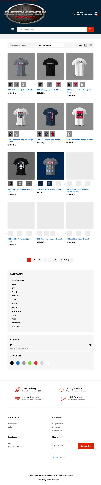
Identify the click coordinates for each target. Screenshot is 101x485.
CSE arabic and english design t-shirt (20, 141)
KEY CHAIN (16, 311)
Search (90, 29)
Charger (15, 292)
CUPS (14, 300)
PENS (14, 315)
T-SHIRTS (16, 327)
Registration (57, 424)
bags (14, 284)
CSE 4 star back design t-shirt (79, 139)
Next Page (66, 260)
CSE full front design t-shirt (49, 239)
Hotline (79, 12)
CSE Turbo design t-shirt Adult (21, 90)
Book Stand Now (15, 447)
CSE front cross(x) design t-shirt (20, 190)
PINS (14, 319)
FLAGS (14, 303)
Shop (10, 443)
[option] (41, 84)
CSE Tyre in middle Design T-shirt (78, 91)
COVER (15, 296)
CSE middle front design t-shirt (19, 240)
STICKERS (16, 323)
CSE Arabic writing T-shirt (77, 239)
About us (56, 427)
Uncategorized (18, 280)
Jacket (15, 307)
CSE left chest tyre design (48, 139)
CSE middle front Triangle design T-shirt (77, 190)
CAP (13, 288)
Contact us (57, 430)
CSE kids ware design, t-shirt (49, 189)
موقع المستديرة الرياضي (60, 450)
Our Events (12, 424)
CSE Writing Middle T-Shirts (49, 90)
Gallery (11, 427)
